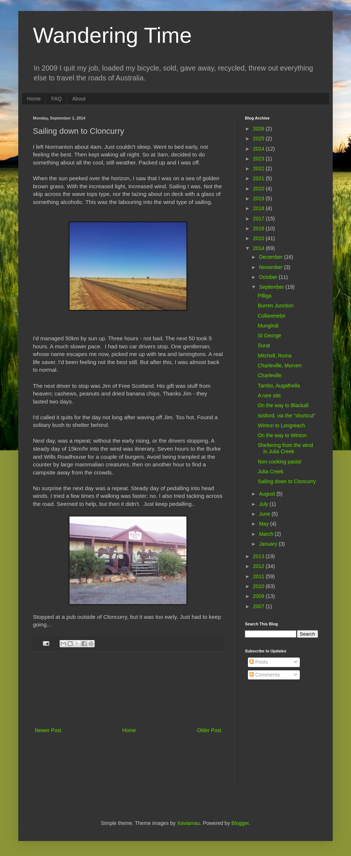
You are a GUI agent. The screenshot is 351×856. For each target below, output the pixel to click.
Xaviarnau (188, 823)
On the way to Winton (282, 435)
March (267, 534)
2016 (259, 228)
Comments (264, 675)
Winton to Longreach (281, 425)
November (271, 267)
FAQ (56, 99)
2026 (259, 129)
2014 (259, 248)
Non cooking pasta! (280, 462)
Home (34, 99)
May (264, 524)
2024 (259, 149)
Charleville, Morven (280, 365)
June (265, 514)
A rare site (269, 395)
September (272, 287)
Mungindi (268, 326)
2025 (259, 138)
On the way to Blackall (283, 405)
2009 (259, 596)
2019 (259, 198)
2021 (259, 178)
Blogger (240, 823)
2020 (259, 189)
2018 (259, 208)
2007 (259, 606)
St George (269, 335)
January (269, 544)
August (267, 494)
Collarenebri (271, 316)
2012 (259, 566)
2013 (259, 556)
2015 (259, 238)
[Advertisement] (128, 689)
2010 (259, 586)
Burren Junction (276, 305)
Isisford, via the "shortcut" (287, 415)
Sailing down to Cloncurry (287, 481)
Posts (258, 662)
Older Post (209, 730)
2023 (259, 159)
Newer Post (48, 730)
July (264, 504)
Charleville (270, 375)
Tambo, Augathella (279, 386)
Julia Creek (270, 471)
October (269, 277)
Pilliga (264, 296)
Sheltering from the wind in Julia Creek (285, 448)
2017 (259, 218)
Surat (264, 345)
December (271, 257)
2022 (259, 168)
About (79, 99)
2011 (259, 576)
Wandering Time (112, 35)
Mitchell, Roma (275, 356)
